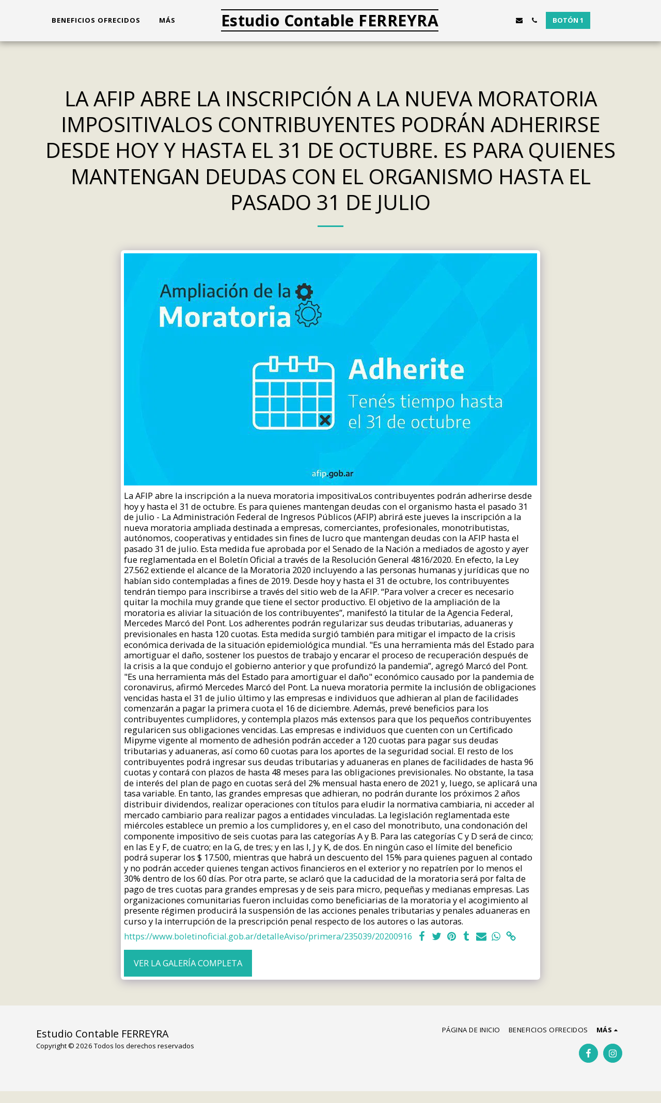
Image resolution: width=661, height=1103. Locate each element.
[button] (474, 20)
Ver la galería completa (188, 963)
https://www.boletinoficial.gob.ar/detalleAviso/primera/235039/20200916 (268, 936)
